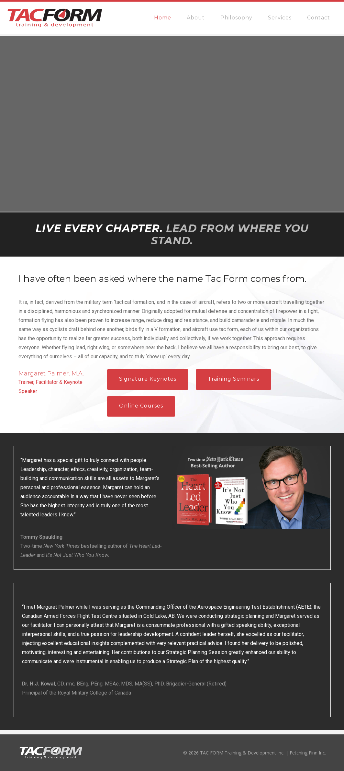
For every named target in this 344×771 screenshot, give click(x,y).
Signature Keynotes (147, 379)
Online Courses (141, 406)
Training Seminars (233, 379)
